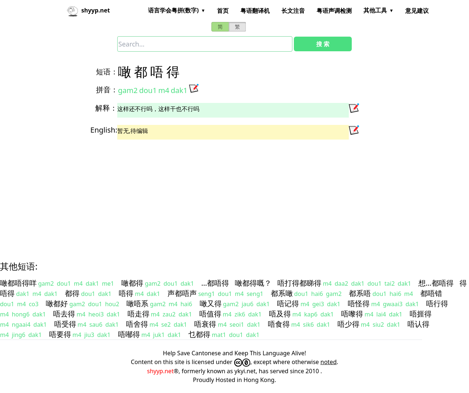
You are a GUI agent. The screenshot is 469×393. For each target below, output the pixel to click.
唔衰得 (205, 324)
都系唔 (360, 293)
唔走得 (138, 314)
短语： (107, 72)
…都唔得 (215, 283)
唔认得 (418, 324)
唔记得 (288, 303)
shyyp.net (160, 371)
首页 (223, 11)
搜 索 (322, 44)
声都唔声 (182, 293)
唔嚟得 (352, 314)
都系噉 (282, 293)
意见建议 (417, 11)
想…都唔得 (436, 283)
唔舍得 (137, 324)
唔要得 (60, 334)
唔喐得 (129, 334)
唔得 (126, 293)
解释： (106, 108)
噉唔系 (137, 303)
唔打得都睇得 (299, 283)
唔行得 (437, 303)
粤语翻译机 (255, 11)
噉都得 (132, 283)
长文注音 (293, 11)
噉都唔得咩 (18, 283)
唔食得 (279, 324)
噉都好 (57, 303)
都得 (72, 293)
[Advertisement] (221, 193)
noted (329, 362)
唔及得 (280, 314)
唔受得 (65, 324)
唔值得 (210, 314)
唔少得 (348, 324)
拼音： (107, 89)
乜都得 (199, 334)
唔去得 (64, 314)
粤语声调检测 (334, 11)
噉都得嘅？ (253, 283)
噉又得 (211, 303)
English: (104, 130)
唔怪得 (359, 303)
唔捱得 (421, 314)
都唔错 (431, 293)
